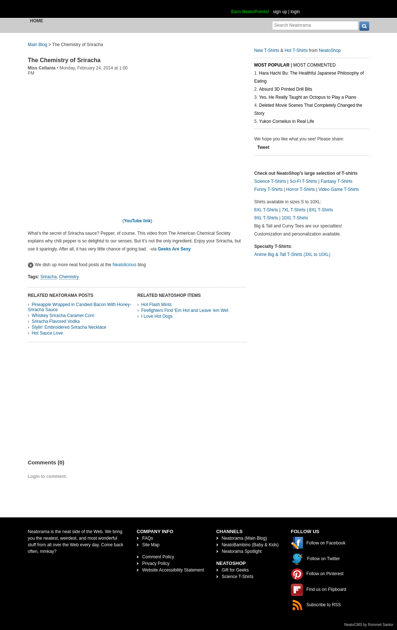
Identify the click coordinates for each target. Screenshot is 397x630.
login (295, 11)
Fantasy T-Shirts (336, 181)
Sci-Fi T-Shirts (303, 181)
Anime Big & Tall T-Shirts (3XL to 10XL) (292, 254)
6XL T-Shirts (266, 209)
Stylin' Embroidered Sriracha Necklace (69, 327)
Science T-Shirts (270, 181)
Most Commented (314, 65)
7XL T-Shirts (293, 209)
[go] (364, 26)
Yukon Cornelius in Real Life (286, 121)
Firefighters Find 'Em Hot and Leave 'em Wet (184, 310)
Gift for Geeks (235, 570)
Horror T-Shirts (300, 189)
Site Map (150, 544)
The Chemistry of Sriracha (64, 60)
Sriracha (48, 276)
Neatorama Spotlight (242, 551)
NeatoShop (330, 50)
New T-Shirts (266, 50)
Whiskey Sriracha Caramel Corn (63, 315)
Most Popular (272, 65)
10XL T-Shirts (295, 217)
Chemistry (69, 276)
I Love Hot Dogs (157, 316)
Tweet (263, 147)
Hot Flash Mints (156, 304)
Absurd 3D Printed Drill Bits (285, 89)
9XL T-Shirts (266, 217)
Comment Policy (158, 556)
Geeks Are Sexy (174, 249)
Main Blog (37, 44)
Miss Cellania (42, 68)
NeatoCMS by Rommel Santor (369, 625)
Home (36, 20)
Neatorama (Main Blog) (244, 538)
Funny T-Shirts (268, 189)
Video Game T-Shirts (338, 189)
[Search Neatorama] (315, 25)
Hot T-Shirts (296, 50)
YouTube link (137, 220)
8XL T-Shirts (321, 209)
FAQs (147, 538)
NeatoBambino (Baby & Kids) (250, 544)
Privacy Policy (155, 563)
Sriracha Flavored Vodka (56, 321)
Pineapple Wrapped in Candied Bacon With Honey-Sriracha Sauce (79, 307)
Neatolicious (124, 264)
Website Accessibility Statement (173, 570)
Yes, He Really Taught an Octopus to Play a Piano (307, 97)
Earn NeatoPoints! (250, 11)
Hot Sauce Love (47, 333)
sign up (280, 11)
